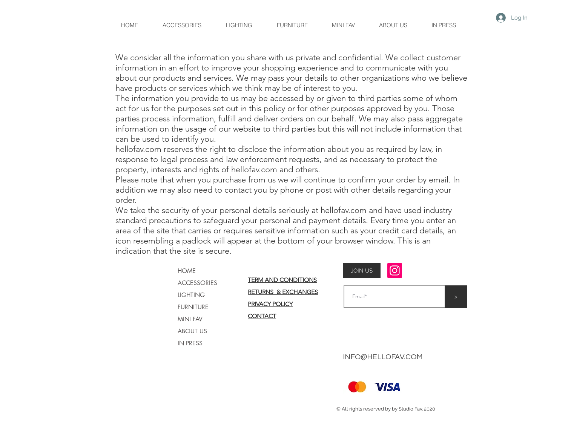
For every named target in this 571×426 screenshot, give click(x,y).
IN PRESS (190, 343)
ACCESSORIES (197, 283)
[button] (362, 270)
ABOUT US (192, 331)
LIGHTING (191, 295)
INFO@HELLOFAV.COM (383, 357)
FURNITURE (193, 307)
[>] (456, 296)
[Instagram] (394, 270)
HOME (187, 271)
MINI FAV (190, 319)
